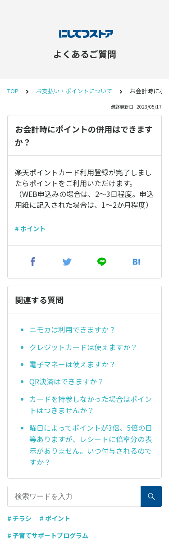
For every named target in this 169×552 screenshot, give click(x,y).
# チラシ (19, 518)
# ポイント (30, 228)
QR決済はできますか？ (66, 381)
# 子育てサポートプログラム (47, 535)
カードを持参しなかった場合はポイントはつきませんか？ (90, 404)
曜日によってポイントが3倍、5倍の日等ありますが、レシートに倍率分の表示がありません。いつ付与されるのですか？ (90, 445)
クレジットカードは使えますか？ (83, 347)
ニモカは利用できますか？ (72, 329)
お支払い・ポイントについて (74, 91)
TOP (12, 91)
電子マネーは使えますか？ (72, 364)
